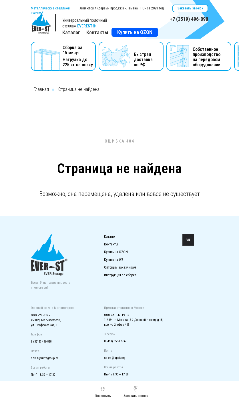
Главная (41, 89)
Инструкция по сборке (120, 275)
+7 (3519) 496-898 (189, 19)
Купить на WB (114, 260)
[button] (136, 392)
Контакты (97, 32)
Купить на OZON (134, 32)
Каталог (110, 237)
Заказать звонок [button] (190, 8)
